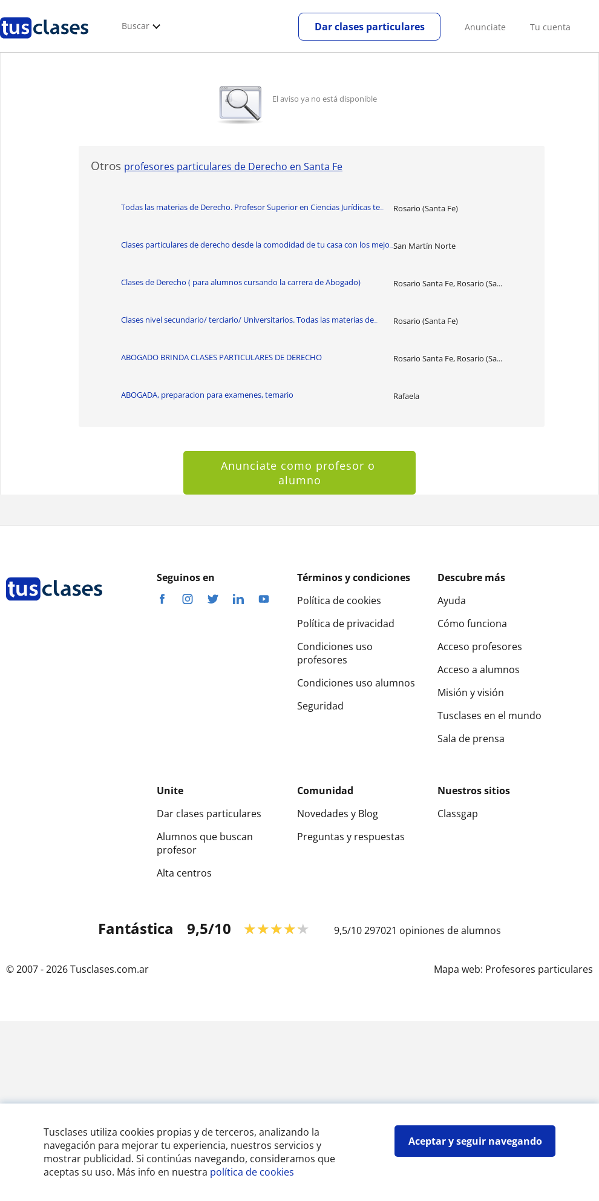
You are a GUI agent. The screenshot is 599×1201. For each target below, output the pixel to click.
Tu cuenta (550, 27)
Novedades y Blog (337, 813)
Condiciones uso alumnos (356, 682)
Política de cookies (339, 600)
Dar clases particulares (370, 26)
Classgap (457, 813)
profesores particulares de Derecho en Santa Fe (233, 166)
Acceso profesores (479, 646)
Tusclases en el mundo (489, 715)
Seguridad (320, 705)
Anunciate (485, 27)
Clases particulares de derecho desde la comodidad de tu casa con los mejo (257, 244)
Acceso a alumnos (478, 669)
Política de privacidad (345, 623)
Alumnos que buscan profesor (205, 843)
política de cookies (252, 1172)
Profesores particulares (539, 969)
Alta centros (184, 873)
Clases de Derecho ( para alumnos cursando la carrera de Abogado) (241, 282)
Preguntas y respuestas (351, 836)
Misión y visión (470, 692)
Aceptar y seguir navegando (475, 1141)
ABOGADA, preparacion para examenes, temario (207, 394)
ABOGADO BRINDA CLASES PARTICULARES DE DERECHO (221, 357)
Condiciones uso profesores (335, 653)
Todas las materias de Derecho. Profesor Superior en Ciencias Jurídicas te (252, 207)
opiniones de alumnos (450, 930)
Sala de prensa (471, 738)
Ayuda (451, 600)
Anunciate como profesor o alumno (300, 472)
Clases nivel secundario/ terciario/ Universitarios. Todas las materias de (249, 319)
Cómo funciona (472, 623)
